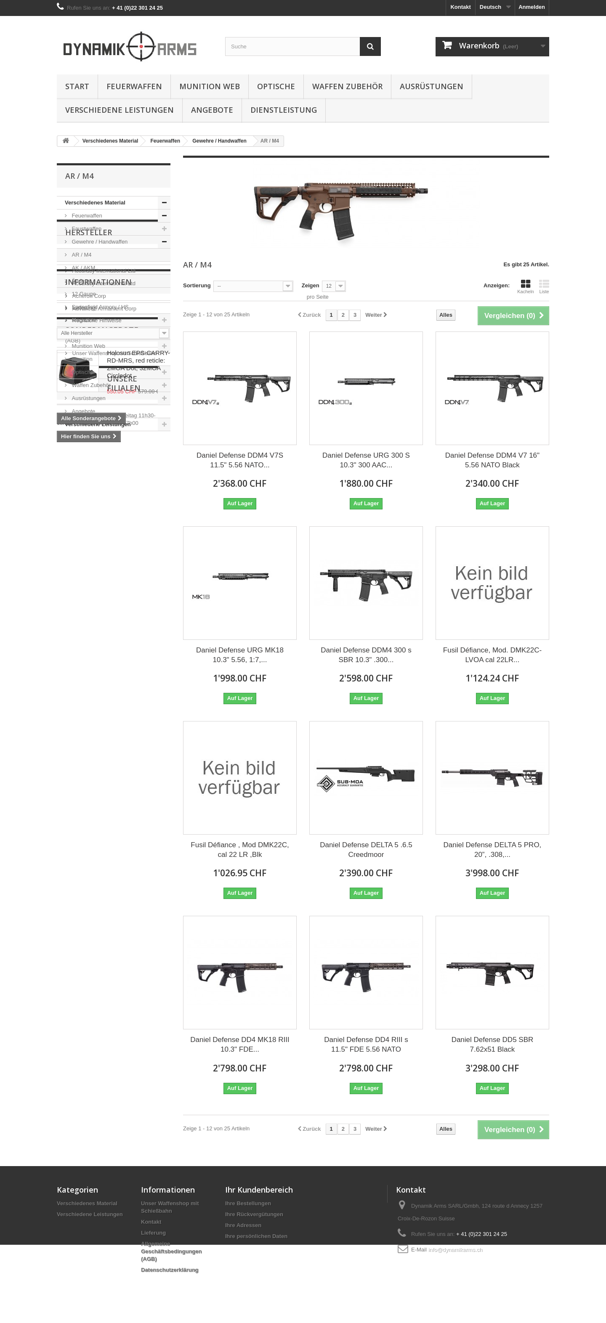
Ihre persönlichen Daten (256, 1236)
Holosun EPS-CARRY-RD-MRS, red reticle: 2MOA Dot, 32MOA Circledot (138, 719)
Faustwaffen (85, 228)
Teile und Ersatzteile (95, 333)
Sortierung (197, 285)
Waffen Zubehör (347, 86)
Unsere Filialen (98, 804)
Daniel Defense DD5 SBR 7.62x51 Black (493, 1044)
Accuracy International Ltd (103, 491)
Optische (276, 86)
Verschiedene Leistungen (119, 110)
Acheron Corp (88, 517)
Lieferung (83, 607)
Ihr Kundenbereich (259, 1190)
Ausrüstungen (431, 86)
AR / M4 (81, 255)
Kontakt (460, 7)
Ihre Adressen (243, 1225)
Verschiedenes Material (95, 202)
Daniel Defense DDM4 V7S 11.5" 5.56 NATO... (240, 460)
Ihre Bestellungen (248, 1203)
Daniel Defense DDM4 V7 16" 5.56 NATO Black (492, 460)
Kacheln (525, 286)
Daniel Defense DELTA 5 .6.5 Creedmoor (366, 850)
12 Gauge (83, 294)
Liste (544, 286)
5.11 (77, 479)
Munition (81, 359)
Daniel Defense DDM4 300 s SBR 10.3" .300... (366, 655)
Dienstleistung (283, 110)
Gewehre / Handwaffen (99, 242)
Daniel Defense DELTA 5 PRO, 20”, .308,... (493, 850)
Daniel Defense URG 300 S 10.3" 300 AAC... (366, 460)
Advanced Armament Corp (103, 529)
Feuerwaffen (134, 86)
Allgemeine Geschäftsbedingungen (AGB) (171, 1251)
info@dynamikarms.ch (455, 1249)
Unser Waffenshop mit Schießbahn (114, 653)
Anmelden (531, 7)
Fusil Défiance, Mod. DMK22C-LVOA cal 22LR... (492, 655)
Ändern (80, 281)
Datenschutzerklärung (170, 1270)
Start (77, 86)
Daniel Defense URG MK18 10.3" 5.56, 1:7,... (240, 655)
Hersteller (88, 456)
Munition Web (209, 86)
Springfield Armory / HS (99, 307)
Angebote (212, 110)
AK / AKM (82, 268)
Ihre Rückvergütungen (254, 1214)
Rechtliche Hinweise (96, 620)
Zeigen (310, 285)
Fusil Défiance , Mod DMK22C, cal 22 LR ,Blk (240, 850)
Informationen (98, 585)
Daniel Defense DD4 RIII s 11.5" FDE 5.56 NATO (366, 1044)
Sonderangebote (101, 685)
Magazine (83, 320)
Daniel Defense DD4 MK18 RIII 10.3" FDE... (239, 1044)
